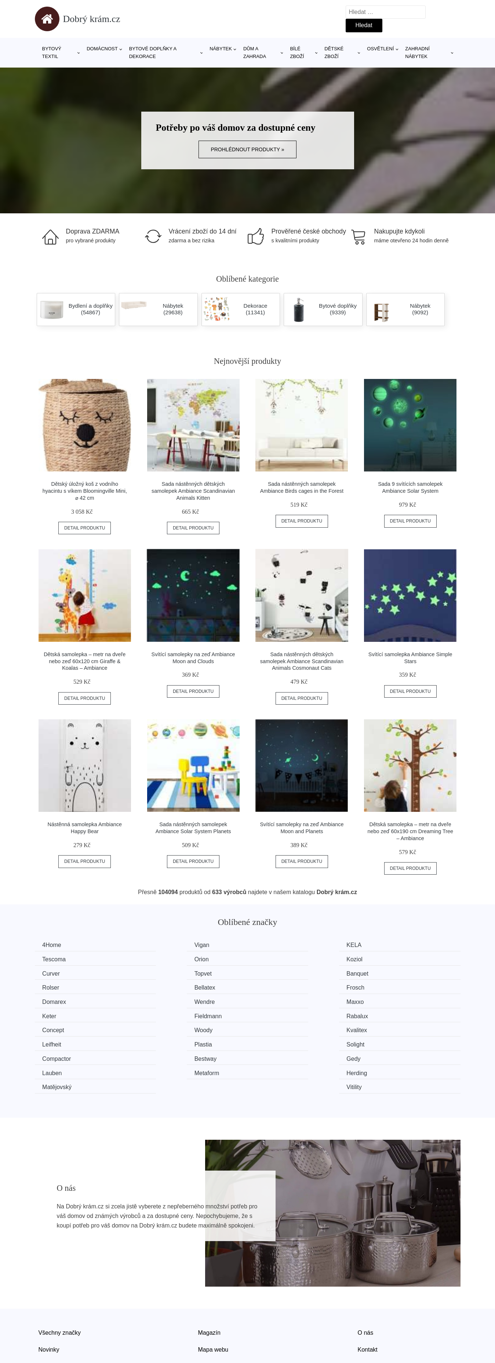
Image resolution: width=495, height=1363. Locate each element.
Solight (381, 1014)
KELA (269, 945)
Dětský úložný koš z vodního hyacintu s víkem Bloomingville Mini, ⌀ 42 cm (85, 490)
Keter (379, 986)
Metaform (56, 1042)
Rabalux (164, 1000)
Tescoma (383, 945)
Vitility (379, 1042)
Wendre (163, 986)
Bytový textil (52, 52)
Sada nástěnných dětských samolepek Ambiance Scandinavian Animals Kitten (193, 490)
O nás (366, 1287)
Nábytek (221, 48)
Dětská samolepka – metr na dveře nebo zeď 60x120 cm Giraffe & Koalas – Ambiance (84, 661)
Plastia (271, 1014)
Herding (163, 1042)
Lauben (381, 1028)
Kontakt (368, 1304)
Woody (381, 1000)
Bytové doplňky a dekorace (152, 52)
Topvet (380, 959)
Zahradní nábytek (417, 52)
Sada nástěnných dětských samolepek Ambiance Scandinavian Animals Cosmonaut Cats (301, 661)
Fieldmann (58, 1000)
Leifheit (162, 1014)
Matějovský (277, 1042)
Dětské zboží (333, 52)
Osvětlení (380, 48)
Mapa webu (213, 1304)
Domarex (56, 986)
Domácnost (102, 48)
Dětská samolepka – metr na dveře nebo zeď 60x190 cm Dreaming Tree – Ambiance (410, 831)
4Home (53, 945)
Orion (51, 959)
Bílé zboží (297, 52)
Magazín (209, 1287)
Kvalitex (54, 1014)
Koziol (161, 959)
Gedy (269, 1028)
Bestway (164, 1028)
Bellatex (272, 973)
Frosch (381, 973)
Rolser (161, 973)
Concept (273, 1000)
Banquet (55, 973)
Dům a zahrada (254, 52)
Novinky (49, 1304)
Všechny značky (60, 1287)
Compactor (58, 1028)
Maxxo (271, 986)
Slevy (46, 1320)
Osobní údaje (215, 1320)
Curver (271, 959)
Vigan (160, 945)
